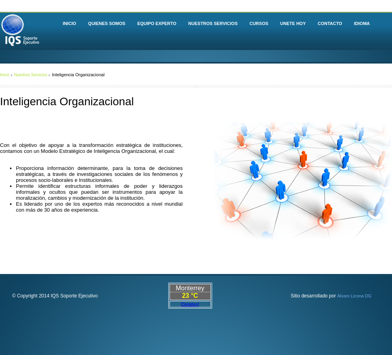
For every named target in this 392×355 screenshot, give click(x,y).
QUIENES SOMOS (106, 23)
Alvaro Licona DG (354, 295)
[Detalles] (190, 304)
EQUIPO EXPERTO (156, 23)
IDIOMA (362, 23)
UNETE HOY (293, 23)
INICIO (69, 23)
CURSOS (259, 23)
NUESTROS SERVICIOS (213, 23)
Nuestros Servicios (30, 75)
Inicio (4, 75)
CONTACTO (330, 23)
